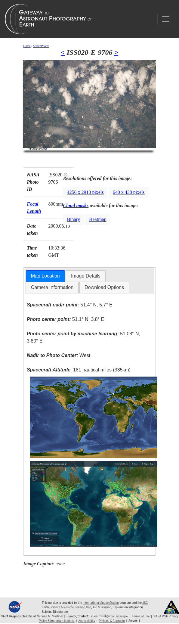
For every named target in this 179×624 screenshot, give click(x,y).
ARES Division (102, 607)
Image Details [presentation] (85, 275)
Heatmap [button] (97, 219)
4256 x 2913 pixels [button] (85, 192)
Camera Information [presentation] (52, 287)
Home (26, 46)
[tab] (45, 276)
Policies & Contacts (112, 620)
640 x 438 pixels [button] (129, 192)
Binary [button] (73, 219)
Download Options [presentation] (104, 287)
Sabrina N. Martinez (50, 616)
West (58, 355)
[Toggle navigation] (165, 19)
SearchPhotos (41, 46)
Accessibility (86, 620)
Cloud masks (75, 205)
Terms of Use (141, 616)
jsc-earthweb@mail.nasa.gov (109, 616)
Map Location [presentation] (45, 275)
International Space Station (101, 602)
